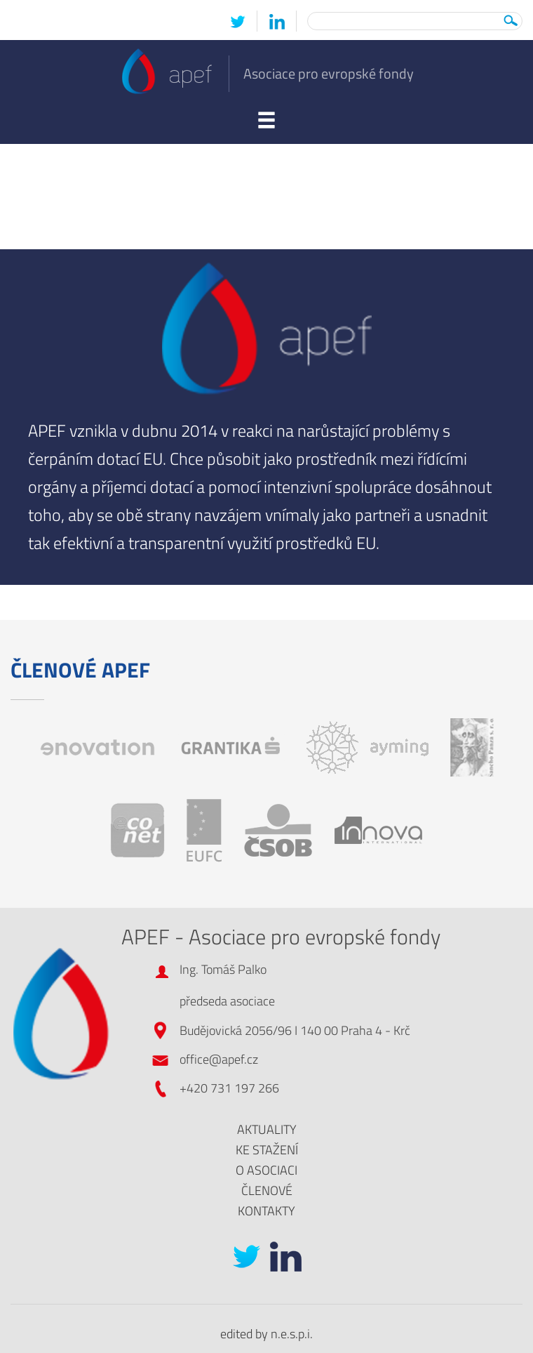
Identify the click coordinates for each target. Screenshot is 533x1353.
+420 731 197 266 (229, 1087)
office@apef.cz (219, 1059)
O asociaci (266, 1170)
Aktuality (267, 1129)
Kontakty (266, 1210)
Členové (266, 1190)
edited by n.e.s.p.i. (266, 1333)
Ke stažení (267, 1149)
